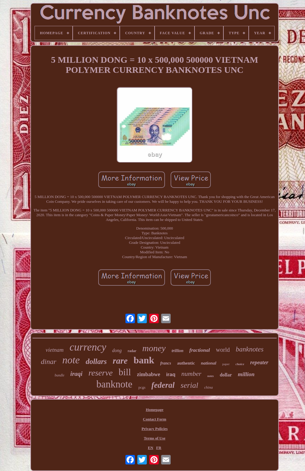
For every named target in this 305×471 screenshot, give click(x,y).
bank (143, 360)
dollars (96, 361)
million (246, 374)
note (71, 359)
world (223, 349)
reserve (100, 372)
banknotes (249, 349)
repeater (259, 362)
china (208, 387)
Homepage (154, 409)
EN (150, 447)
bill (125, 372)
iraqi (76, 373)
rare (120, 360)
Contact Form (154, 419)
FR (158, 447)
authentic (186, 363)
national (208, 363)
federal (163, 385)
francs (165, 363)
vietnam (54, 350)
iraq (170, 374)
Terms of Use (154, 438)
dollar (226, 374)
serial (189, 385)
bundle (59, 375)
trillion (177, 350)
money (154, 348)
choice (240, 364)
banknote (115, 384)
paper (225, 364)
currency (87, 347)
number (191, 373)
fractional (199, 350)
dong (117, 350)
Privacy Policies (154, 428)
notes (210, 376)
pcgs (142, 387)
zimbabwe (148, 374)
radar (132, 351)
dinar (48, 361)
